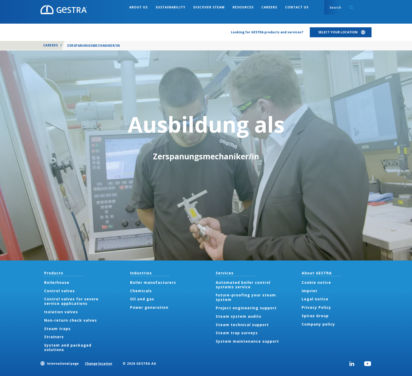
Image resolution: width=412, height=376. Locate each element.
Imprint (309, 290)
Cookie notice (316, 282)
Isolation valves (61, 311)
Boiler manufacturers (153, 282)
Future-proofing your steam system (246, 297)
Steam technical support (242, 324)
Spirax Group (315, 315)
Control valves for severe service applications (71, 301)
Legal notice (315, 298)
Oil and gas (142, 298)
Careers (50, 45)
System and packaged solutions (67, 347)
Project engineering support (246, 307)
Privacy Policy (316, 307)
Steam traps (57, 328)
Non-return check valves (70, 320)
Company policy (318, 324)
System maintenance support (247, 341)
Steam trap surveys (237, 332)
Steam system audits (238, 316)
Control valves (59, 290)
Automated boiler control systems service (243, 284)
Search (351, 7)
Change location (98, 363)
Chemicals (141, 290)
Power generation (149, 307)
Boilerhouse (56, 282)
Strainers (54, 336)
